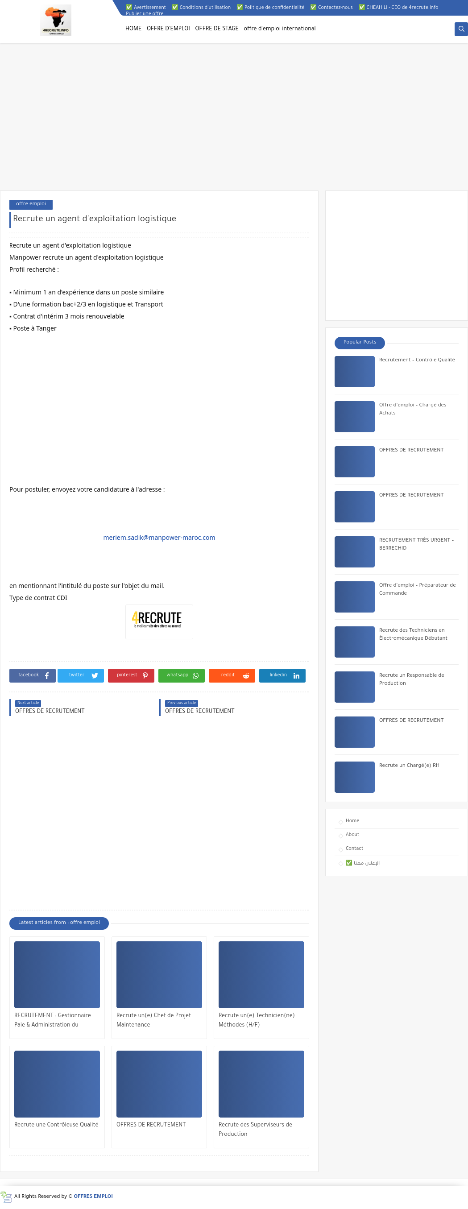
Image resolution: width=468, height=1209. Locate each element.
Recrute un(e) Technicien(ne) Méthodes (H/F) (257, 1021)
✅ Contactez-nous (331, 8)
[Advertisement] (234, 121)
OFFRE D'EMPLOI (168, 29)
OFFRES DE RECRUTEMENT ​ (412, 721)
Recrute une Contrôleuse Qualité (56, 1125)
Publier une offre (144, 14)
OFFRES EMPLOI (93, 1197)
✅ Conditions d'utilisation (201, 8)
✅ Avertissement (146, 8)
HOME (133, 29)
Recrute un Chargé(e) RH (409, 766)
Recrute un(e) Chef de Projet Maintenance (153, 1021)
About (352, 835)
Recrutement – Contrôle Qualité (417, 361)
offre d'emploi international (280, 29)
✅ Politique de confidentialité (270, 8)
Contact (354, 849)
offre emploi (31, 204)
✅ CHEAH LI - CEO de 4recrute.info (399, 8)
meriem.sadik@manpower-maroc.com (159, 537)
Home (352, 821)
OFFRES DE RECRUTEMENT (151, 1125)
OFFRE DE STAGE (217, 29)
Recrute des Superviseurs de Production (255, 1130)
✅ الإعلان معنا (363, 863)
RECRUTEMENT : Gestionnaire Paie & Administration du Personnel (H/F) (52, 1022)
